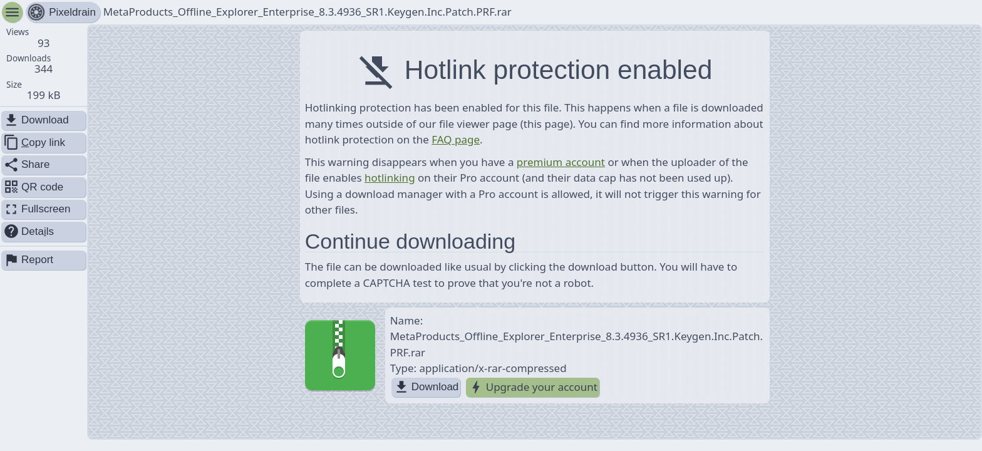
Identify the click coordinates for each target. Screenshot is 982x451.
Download (426, 387)
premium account (561, 162)
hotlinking (389, 177)
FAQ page (456, 139)
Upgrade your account (532, 387)
